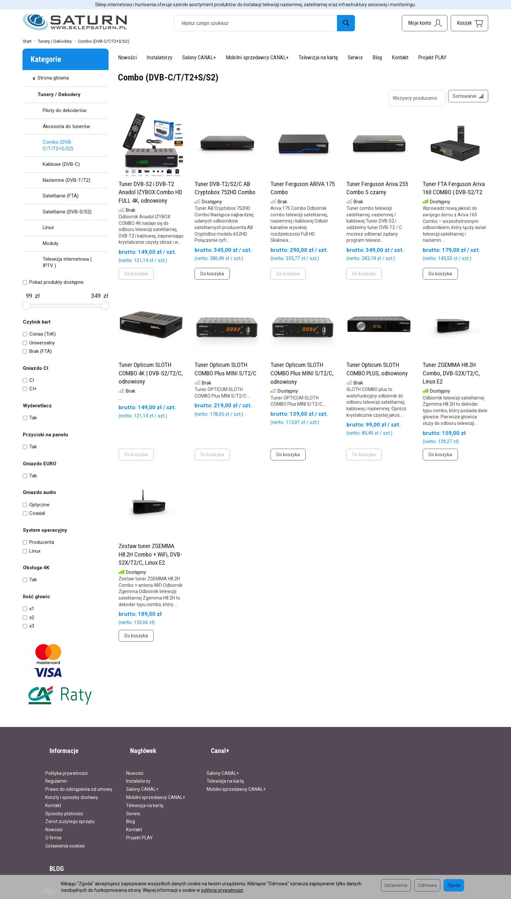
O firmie (53, 828)
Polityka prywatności (66, 763)
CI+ (30, 389)
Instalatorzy (159, 57)
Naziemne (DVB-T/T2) (66, 180)
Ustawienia (396, 885)
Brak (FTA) (37, 351)
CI (28, 380)
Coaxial (34, 513)
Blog (377, 57)
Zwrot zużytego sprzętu (70, 811)
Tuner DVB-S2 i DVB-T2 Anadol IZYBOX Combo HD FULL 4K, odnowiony (150, 196)
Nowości (127, 57)
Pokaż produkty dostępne (53, 282)
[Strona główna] (75, 22)
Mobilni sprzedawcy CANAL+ (257, 57)
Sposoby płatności (64, 803)
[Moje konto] (424, 23)
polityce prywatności (222, 890)
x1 (28, 609)
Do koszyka (212, 277)
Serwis (355, 57)
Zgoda (453, 885)
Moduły (50, 243)
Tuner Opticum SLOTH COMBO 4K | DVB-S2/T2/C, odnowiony (151, 377)
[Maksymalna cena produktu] (95, 295)
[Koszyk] (469, 23)
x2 (28, 617)
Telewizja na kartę (318, 57)
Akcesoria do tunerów (66, 126)
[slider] (26, 305)
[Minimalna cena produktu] (29, 295)
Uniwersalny (39, 343)
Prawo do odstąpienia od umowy (78, 779)
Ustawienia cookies (65, 836)
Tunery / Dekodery (58, 94)
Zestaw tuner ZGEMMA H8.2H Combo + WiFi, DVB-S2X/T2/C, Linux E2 (150, 558)
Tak (30, 418)
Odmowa (427, 885)
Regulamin (56, 771)
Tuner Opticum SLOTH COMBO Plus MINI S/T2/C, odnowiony (302, 377)
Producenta (38, 542)
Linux (48, 227)
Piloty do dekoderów (64, 110)
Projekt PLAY (432, 57)
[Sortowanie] (466, 98)
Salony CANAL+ (199, 57)
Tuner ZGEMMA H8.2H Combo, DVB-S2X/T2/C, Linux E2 (451, 377)
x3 (28, 626)
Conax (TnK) (39, 334)
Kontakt (400, 57)
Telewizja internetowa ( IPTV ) (67, 262)
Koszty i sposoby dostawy (71, 787)
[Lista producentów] (413, 98)
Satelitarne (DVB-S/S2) (67, 212)
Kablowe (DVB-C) (61, 164)
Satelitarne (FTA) (61, 196)
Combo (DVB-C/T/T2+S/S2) (58, 145)
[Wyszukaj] (346, 23)
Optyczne (36, 505)
